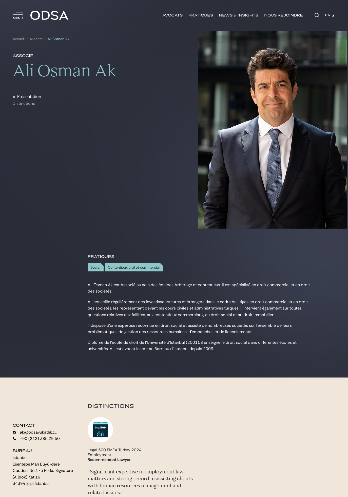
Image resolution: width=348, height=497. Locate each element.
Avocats (172, 15)
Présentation (29, 96)
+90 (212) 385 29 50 (36, 438)
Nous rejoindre (283, 15)
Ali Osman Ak (58, 39)
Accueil (19, 39)
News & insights (238, 15)
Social (95, 267)
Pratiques (200, 15)
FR (329, 15)
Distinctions (24, 103)
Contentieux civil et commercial (134, 267)
